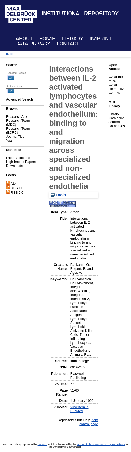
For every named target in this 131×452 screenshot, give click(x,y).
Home (47, 38)
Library (72, 38)
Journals (115, 122)
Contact (68, 43)
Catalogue (116, 118)
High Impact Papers (21, 162)
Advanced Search (19, 99)
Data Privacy (33, 43)
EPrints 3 (42, 444)
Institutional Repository (80, 13)
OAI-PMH (116, 93)
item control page (88, 422)
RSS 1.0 (17, 188)
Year (9, 140)
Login (8, 54)
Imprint (101, 38)
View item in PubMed (79, 409)
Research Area (17, 117)
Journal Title (15, 136)
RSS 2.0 (17, 192)
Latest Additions (18, 158)
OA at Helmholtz (116, 87)
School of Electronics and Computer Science (101, 444)
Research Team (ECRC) (18, 130)
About (24, 38)
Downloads (14, 166)
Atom (15, 183)
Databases (117, 126)
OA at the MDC (116, 79)
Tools (58, 195)
